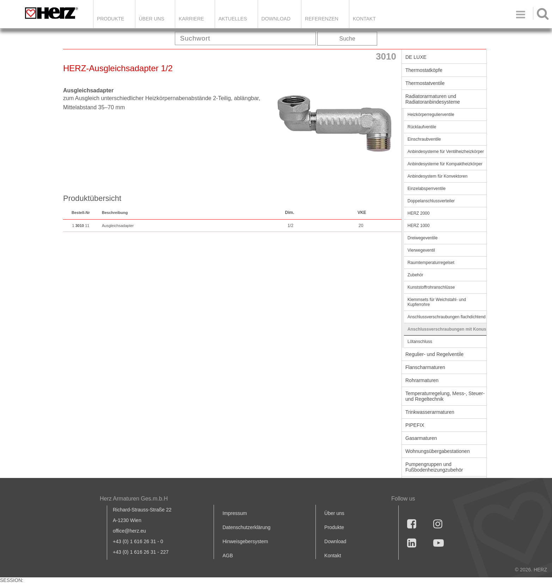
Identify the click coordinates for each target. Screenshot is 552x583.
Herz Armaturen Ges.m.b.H (134, 499)
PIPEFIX (414, 425)
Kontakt (332, 555)
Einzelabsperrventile (426, 188)
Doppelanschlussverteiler (431, 200)
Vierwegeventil (421, 250)
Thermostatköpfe (423, 70)
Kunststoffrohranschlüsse (431, 287)
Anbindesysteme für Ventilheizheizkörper (445, 151)
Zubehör (415, 274)
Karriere (191, 19)
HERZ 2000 (418, 213)
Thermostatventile (424, 83)
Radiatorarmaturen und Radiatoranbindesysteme (432, 99)
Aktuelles (233, 19)
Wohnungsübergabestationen (437, 451)
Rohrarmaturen (421, 380)
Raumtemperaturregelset (430, 262)
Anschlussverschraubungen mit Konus (446, 329)
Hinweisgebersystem (245, 541)
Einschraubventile (424, 139)
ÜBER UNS (151, 19)
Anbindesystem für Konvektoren (437, 176)
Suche (347, 39)
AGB (227, 555)
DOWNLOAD (276, 19)
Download (335, 541)
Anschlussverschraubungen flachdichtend (446, 316)
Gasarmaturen (421, 438)
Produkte (110, 19)
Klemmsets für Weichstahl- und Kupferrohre (436, 302)
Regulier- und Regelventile (434, 354)
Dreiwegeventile (422, 237)
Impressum (234, 513)
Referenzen (321, 19)
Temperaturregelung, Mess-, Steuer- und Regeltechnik (445, 396)
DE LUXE (416, 57)
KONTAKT (364, 19)
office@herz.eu (129, 531)
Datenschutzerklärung (246, 527)
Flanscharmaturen (425, 367)
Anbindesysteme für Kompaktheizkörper (445, 163)
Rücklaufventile (421, 126)
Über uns (334, 513)
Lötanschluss (419, 341)
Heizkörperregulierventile (430, 114)
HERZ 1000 (418, 225)
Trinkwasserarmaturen (429, 412)
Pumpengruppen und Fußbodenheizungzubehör (434, 467)
